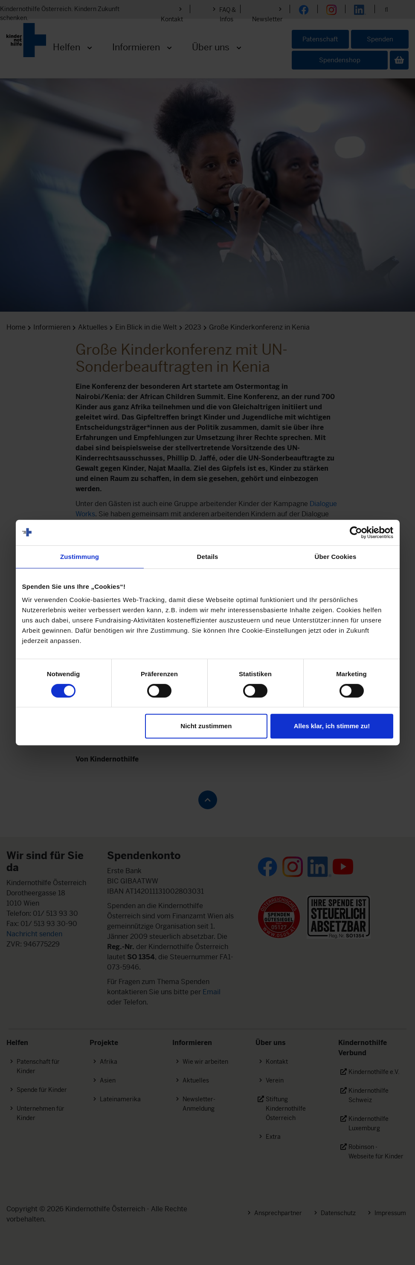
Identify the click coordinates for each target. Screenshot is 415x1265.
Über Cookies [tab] (336, 556)
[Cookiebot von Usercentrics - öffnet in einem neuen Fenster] (356, 532)
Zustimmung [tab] (79, 556)
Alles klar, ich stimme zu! (332, 725)
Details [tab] (207, 556)
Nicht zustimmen (206, 725)
